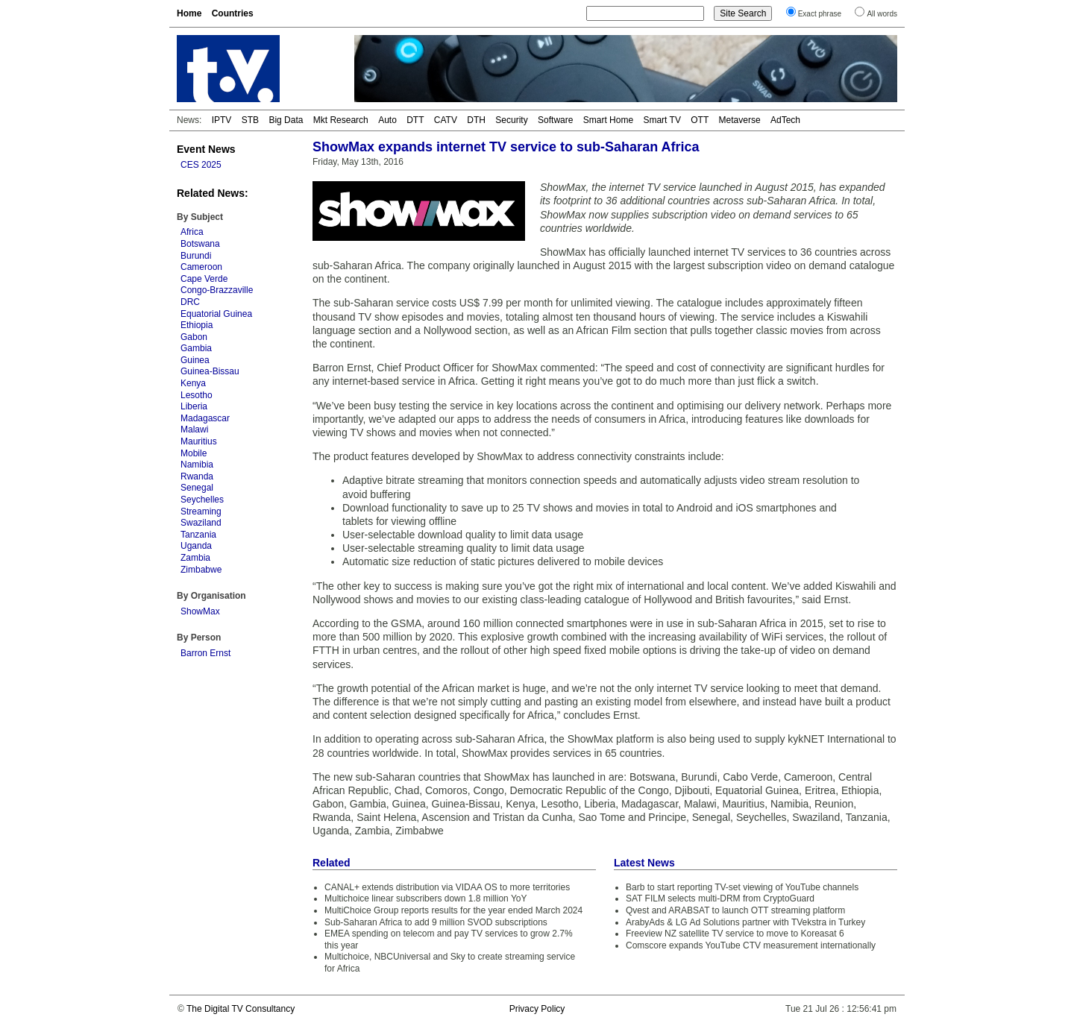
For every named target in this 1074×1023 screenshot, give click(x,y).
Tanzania (198, 534)
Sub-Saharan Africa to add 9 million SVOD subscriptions (435, 922)
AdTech (785, 120)
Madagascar (205, 418)
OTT (700, 120)
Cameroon (201, 267)
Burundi (195, 256)
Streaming (201, 511)
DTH (476, 120)
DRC (190, 302)
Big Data (285, 120)
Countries (233, 13)
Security (511, 120)
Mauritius (198, 441)
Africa (192, 232)
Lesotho (196, 395)
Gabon (193, 337)
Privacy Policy (537, 1009)
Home (189, 13)
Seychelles (202, 499)
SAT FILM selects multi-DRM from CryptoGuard (720, 898)
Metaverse (740, 120)
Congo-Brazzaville (216, 290)
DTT (415, 120)
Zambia (195, 558)
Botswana (200, 244)
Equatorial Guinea (216, 314)
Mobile (193, 453)
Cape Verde (203, 279)
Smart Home (608, 120)
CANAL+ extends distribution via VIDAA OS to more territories (447, 887)
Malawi (194, 429)
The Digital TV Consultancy (240, 1009)
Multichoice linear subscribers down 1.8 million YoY (425, 898)
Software (555, 120)
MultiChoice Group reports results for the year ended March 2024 (453, 910)
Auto (387, 120)
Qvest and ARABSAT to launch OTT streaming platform (735, 910)
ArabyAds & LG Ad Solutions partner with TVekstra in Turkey (745, 922)
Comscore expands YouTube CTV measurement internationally (751, 945)
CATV (445, 120)
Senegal (196, 487)
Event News (206, 149)
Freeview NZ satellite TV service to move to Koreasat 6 (735, 933)
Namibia (196, 464)
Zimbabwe (201, 569)
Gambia (196, 348)
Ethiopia (196, 325)
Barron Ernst (205, 653)
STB (250, 120)
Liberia (193, 406)
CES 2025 (201, 165)
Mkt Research (340, 120)
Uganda (196, 546)
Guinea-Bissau (209, 371)
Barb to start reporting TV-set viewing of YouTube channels (742, 887)
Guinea (195, 360)
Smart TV (661, 120)
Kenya (193, 383)
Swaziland (201, 522)
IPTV (222, 120)
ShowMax (200, 611)
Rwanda (196, 476)
